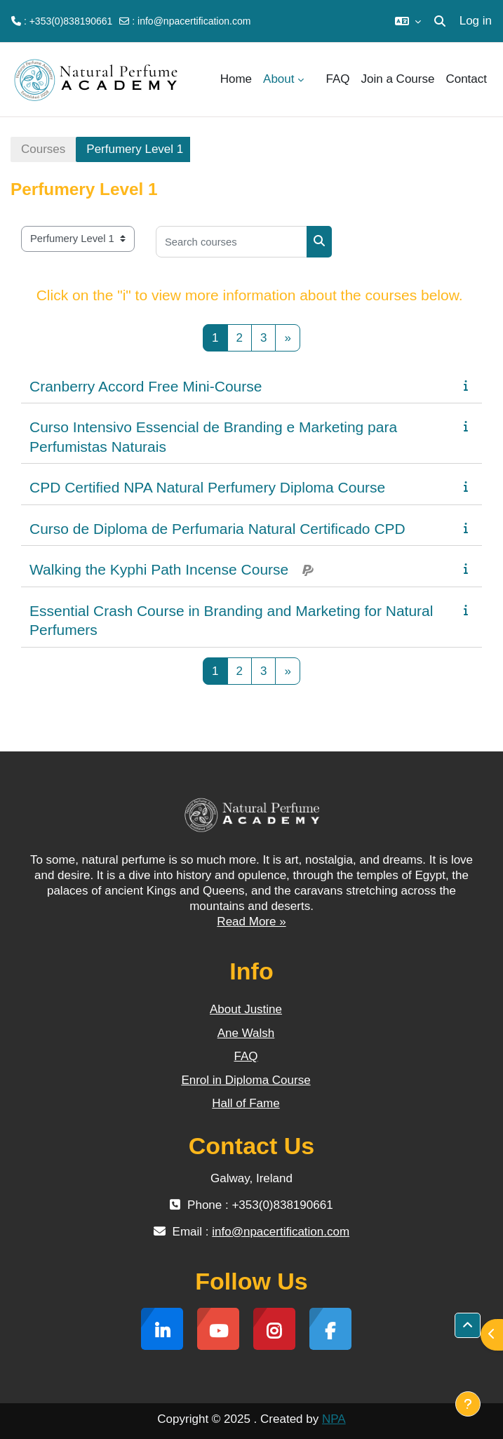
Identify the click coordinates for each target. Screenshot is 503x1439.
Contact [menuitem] (466, 79)
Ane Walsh (246, 1033)
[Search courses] (231, 241)
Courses (43, 149)
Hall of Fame (245, 1103)
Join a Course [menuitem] (398, 79)
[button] (408, 21)
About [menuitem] (278, 79)
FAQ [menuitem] (338, 79)
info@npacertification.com (194, 21)
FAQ (245, 1056)
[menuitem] (315, 79)
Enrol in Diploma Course (245, 1080)
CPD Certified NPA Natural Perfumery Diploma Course (207, 487)
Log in (476, 20)
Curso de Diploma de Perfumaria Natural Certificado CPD (217, 529)
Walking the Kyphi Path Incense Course (158, 569)
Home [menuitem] (236, 79)
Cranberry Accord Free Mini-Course (145, 386)
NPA (334, 1419)
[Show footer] (468, 1404)
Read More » (251, 921)
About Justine (246, 1009)
